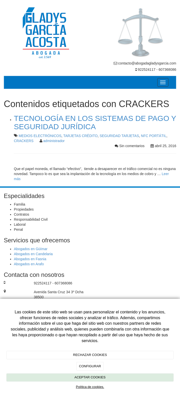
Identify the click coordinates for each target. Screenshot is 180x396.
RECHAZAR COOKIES (90, 355)
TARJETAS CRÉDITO (80, 136)
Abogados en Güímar (30, 249)
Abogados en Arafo (29, 264)
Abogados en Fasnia (30, 259)
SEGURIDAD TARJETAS (119, 136)
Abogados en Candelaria (33, 254)
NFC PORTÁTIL (153, 136)
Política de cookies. (90, 387)
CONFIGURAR (90, 366)
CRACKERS (24, 141)
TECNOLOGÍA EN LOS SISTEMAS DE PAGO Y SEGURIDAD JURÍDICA (95, 122)
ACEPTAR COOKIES (89, 377)
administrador (54, 141)
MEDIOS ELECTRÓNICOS (40, 136)
